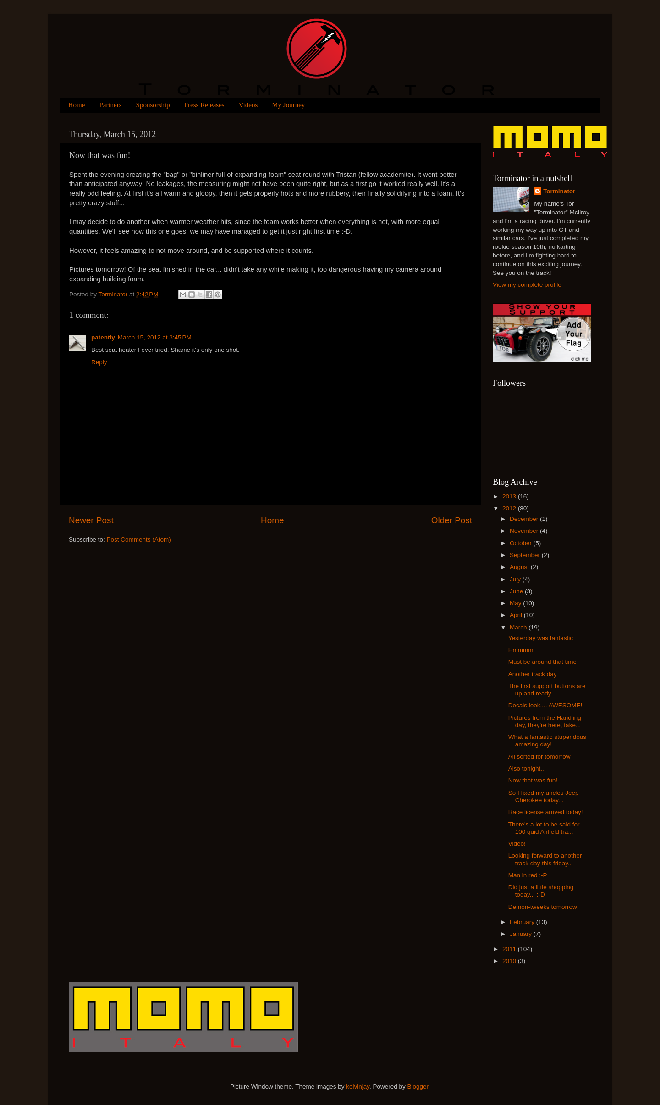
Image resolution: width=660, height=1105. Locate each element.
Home (76, 105)
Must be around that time (542, 661)
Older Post (451, 520)
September (526, 555)
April (517, 615)
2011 (510, 949)
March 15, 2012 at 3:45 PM (155, 337)
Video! (517, 843)
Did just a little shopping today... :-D (541, 891)
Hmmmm (521, 649)
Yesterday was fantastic (540, 638)
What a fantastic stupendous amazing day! (547, 740)
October (522, 543)
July (516, 579)
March (519, 627)
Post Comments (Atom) (139, 539)
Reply (99, 362)
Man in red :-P (527, 875)
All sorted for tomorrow (539, 756)
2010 (510, 960)
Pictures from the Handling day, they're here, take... (544, 721)
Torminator (559, 191)
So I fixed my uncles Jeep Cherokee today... (543, 796)
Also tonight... (527, 768)
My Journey (288, 105)
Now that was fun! (532, 780)
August (520, 566)
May (516, 603)
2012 (510, 508)
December (525, 518)
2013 (510, 496)
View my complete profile (527, 284)
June (517, 591)
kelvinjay (357, 1086)
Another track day (532, 674)
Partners (110, 105)
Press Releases (204, 105)
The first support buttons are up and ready (547, 690)
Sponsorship (153, 105)
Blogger (418, 1086)
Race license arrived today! (545, 812)
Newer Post (91, 520)
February (523, 922)
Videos (248, 105)
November (525, 530)
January (522, 933)
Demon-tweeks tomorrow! (543, 906)
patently (103, 337)
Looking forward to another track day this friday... (545, 859)
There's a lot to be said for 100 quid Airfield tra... (544, 828)
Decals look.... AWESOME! (545, 705)
